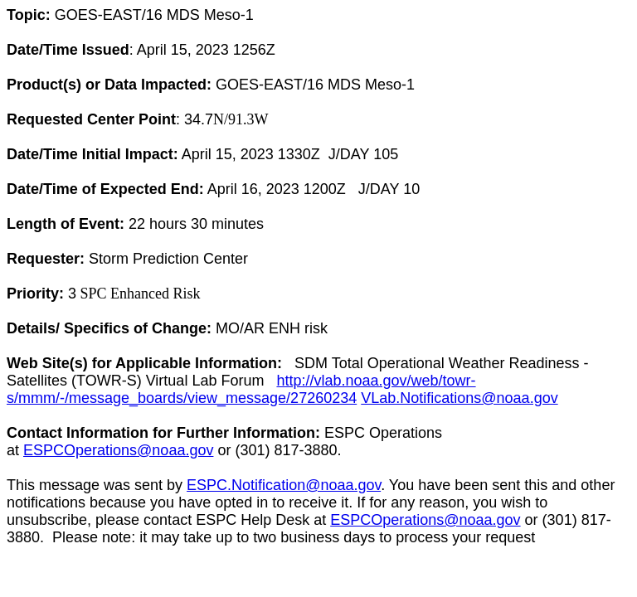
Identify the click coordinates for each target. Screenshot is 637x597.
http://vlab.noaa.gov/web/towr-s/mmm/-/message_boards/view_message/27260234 (241, 389)
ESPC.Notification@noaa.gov (284, 485)
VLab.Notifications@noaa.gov (459, 398)
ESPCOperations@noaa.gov (118, 450)
